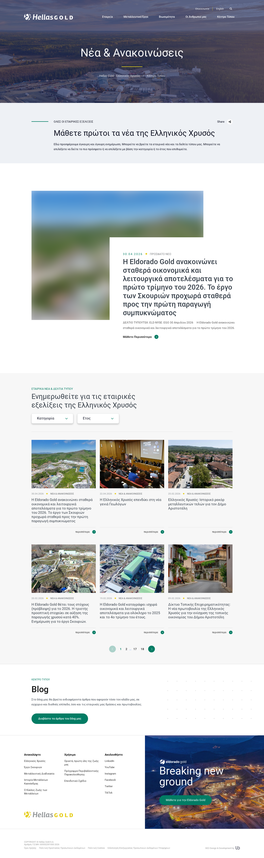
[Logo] (48, 17)
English (220, 8)
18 (142, 649)
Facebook (110, 779)
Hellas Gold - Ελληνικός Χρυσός (119, 75)
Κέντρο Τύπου (226, 16)
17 (135, 649)
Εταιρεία (107, 16)
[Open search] (231, 8)
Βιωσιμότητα (167, 16)
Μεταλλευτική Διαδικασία (39, 773)
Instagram (110, 773)
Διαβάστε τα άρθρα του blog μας (59, 718)
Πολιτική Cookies (96, 848)
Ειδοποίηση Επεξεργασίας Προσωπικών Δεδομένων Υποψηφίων (139, 848)
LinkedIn (109, 761)
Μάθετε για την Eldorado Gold (185, 800)
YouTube (109, 767)
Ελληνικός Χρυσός (34, 761)
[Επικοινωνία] (202, 9)
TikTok (108, 792)
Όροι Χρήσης (30, 848)
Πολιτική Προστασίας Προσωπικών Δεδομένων (62, 848)
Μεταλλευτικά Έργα (136, 16)
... (130, 649)
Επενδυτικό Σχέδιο (75, 780)
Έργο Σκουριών (33, 767)
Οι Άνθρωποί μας (196, 16)
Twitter (109, 786)
